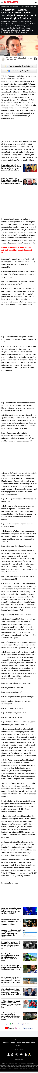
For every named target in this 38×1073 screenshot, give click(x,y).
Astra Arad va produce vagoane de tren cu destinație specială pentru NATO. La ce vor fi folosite (10, 1015)
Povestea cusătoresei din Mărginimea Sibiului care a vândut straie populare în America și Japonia (11, 922)
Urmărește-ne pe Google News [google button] (19, 71)
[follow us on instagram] (18, 1028)
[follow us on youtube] (9, 1028)
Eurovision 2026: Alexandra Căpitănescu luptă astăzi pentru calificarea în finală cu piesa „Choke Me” (11, 910)
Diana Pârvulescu (11, 59)
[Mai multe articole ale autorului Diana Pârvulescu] (3, 59)
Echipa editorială (10, 1040)
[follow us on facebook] (28, 1028)
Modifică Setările (19, 1049)
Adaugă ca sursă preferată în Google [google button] (19, 66)
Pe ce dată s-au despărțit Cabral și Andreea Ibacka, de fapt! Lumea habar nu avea (11, 967)
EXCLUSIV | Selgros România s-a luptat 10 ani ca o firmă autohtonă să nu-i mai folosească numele (11, 932)
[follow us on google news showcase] (25, 1024)
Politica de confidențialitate (26, 1042)
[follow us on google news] (11, 1024)
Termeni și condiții (9, 1042)
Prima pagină (5, 6)
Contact (19, 1045)
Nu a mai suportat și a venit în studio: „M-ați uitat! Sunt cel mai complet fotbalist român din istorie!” (10, 944)
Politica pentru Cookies (25, 1040)
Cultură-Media (14, 6)
